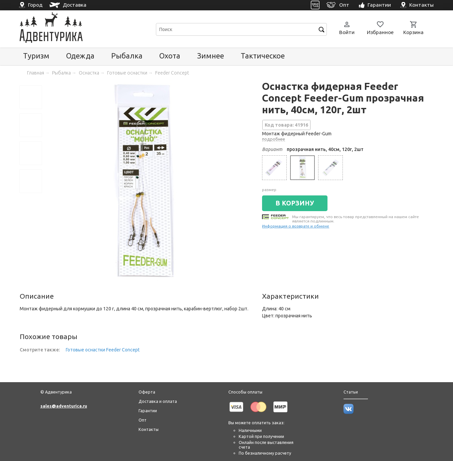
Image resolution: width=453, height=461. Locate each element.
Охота (169, 55)
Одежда (80, 55)
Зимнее (210, 55)
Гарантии (148, 410)
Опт (143, 420)
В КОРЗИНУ (294, 203)
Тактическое (263, 55)
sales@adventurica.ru (63, 406)
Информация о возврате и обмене (295, 226)
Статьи (351, 392)
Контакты (149, 429)
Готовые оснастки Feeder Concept (103, 349)
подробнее (273, 139)
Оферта (147, 392)
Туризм (36, 55)
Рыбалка (127, 55)
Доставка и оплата (158, 401)
